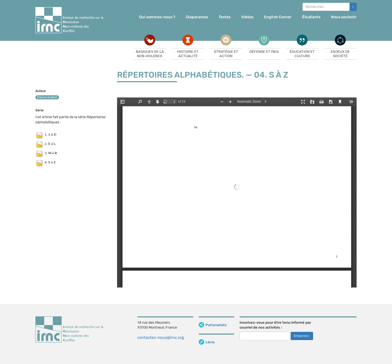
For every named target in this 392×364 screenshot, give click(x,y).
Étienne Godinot (47, 97)
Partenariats (213, 325)
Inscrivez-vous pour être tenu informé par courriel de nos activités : (275, 325)
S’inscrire (302, 336)
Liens (207, 342)
